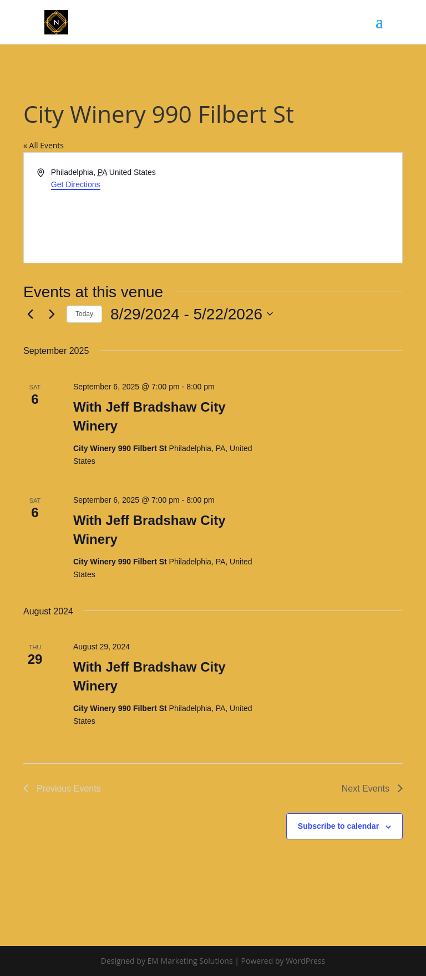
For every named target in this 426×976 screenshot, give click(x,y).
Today (84, 314)
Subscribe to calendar (338, 826)
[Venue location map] (307, 207)
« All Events (43, 145)
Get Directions (75, 184)
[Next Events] (51, 314)
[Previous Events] (30, 314)
